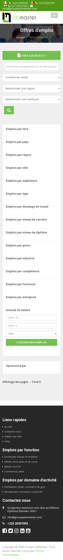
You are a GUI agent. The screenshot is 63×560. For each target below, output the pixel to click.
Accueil (20, 37)
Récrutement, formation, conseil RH (23, 491)
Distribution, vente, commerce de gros (24, 486)
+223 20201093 (17, 523)
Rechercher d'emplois (31, 342)
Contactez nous (12, 431)
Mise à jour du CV (31, 55)
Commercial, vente (14, 471)
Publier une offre (13, 436)
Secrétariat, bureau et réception (21, 456)
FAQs (7, 441)
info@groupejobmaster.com (24, 517)
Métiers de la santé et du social (20, 461)
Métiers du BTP (12, 466)
